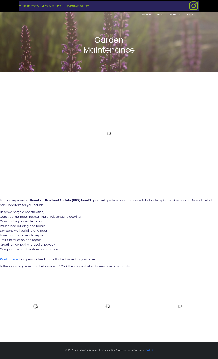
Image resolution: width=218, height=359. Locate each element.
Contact (191, 14)
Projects (175, 14)
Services (146, 14)
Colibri (149, 350)
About (160, 14)
